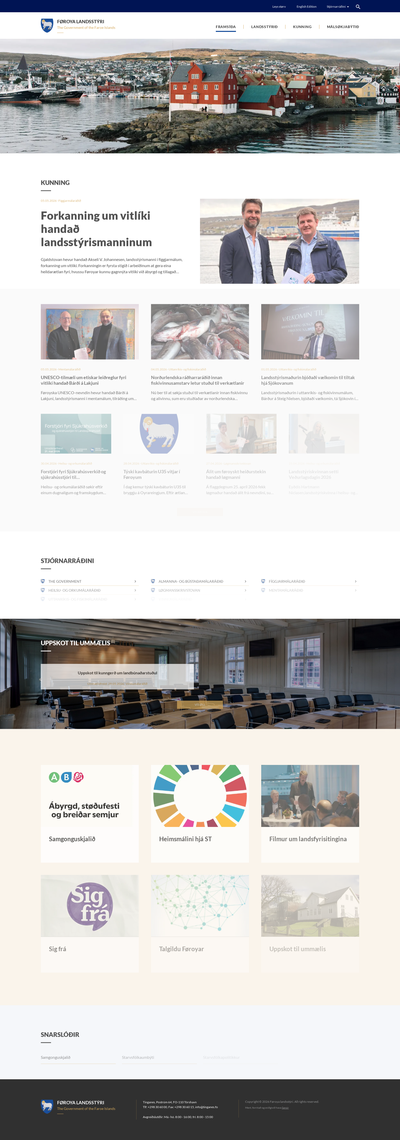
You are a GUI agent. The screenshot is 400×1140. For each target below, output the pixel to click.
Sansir (285, 1107)
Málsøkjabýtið (343, 26)
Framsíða (226, 26)
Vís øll (200, 705)
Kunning (302, 26)
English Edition (307, 6)
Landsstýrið (264, 26)
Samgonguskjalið (55, 1069)
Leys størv (279, 6)
